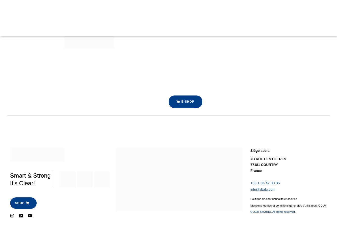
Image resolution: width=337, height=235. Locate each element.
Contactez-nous (78, 23)
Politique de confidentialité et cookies (274, 199)
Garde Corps (75, 12)
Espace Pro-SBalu (135, 12)
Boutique (102, 12)
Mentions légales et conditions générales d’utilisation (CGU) (285, 209)
